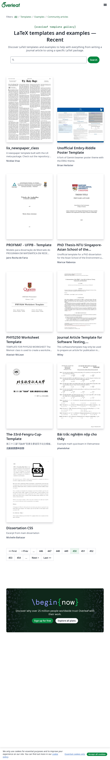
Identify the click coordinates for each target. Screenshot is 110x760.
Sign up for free (42, 620)
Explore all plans (67, 620)
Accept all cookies (97, 754)
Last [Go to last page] (47, 557)
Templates (25, 16)
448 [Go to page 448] (58, 551)
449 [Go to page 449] (66, 551)
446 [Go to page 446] (41, 551)
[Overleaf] (11, 5)
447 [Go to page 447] (49, 551)
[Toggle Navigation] (105, 5)
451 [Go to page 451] (83, 551)
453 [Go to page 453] (10, 557)
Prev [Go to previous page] (24, 551)
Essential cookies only (75, 754)
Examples (39, 16)
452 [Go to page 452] (91, 551)
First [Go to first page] (13, 551)
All (15, 16)
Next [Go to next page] (35, 557)
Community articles (58, 16)
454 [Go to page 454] (19, 557)
